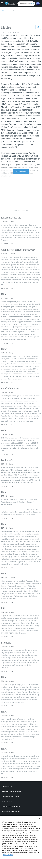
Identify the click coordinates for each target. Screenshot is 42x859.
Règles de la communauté (11, 811)
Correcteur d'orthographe (10, 796)
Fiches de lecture (7, 801)
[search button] (33, 3)
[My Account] (38, 3)
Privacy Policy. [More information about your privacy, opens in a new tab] (8, 857)
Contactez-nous (7, 786)
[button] (3, 3)
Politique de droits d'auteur (11, 806)
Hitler (16, 10)
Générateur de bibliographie (11, 791)
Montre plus (21, 171)
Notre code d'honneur (9, 816)
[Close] (39, 821)
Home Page (5, 10)
